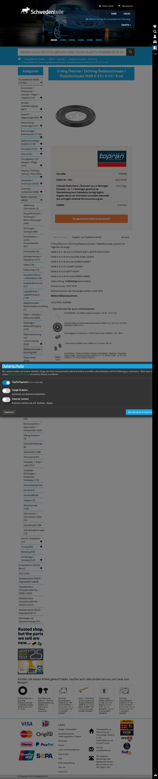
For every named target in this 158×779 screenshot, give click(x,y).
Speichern (9, 412)
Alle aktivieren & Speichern (141, 412)
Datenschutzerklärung (19, 374)
